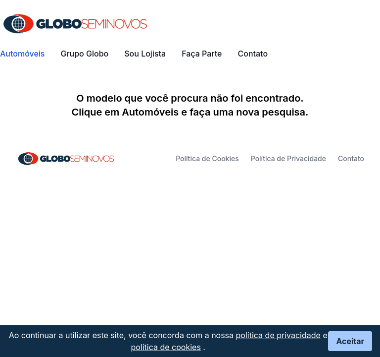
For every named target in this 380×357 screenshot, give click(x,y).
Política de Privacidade (288, 158)
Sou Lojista (145, 54)
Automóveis (22, 54)
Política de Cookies (207, 158)
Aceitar (350, 341)
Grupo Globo (84, 54)
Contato (253, 54)
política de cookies (165, 347)
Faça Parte (202, 54)
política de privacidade (278, 335)
